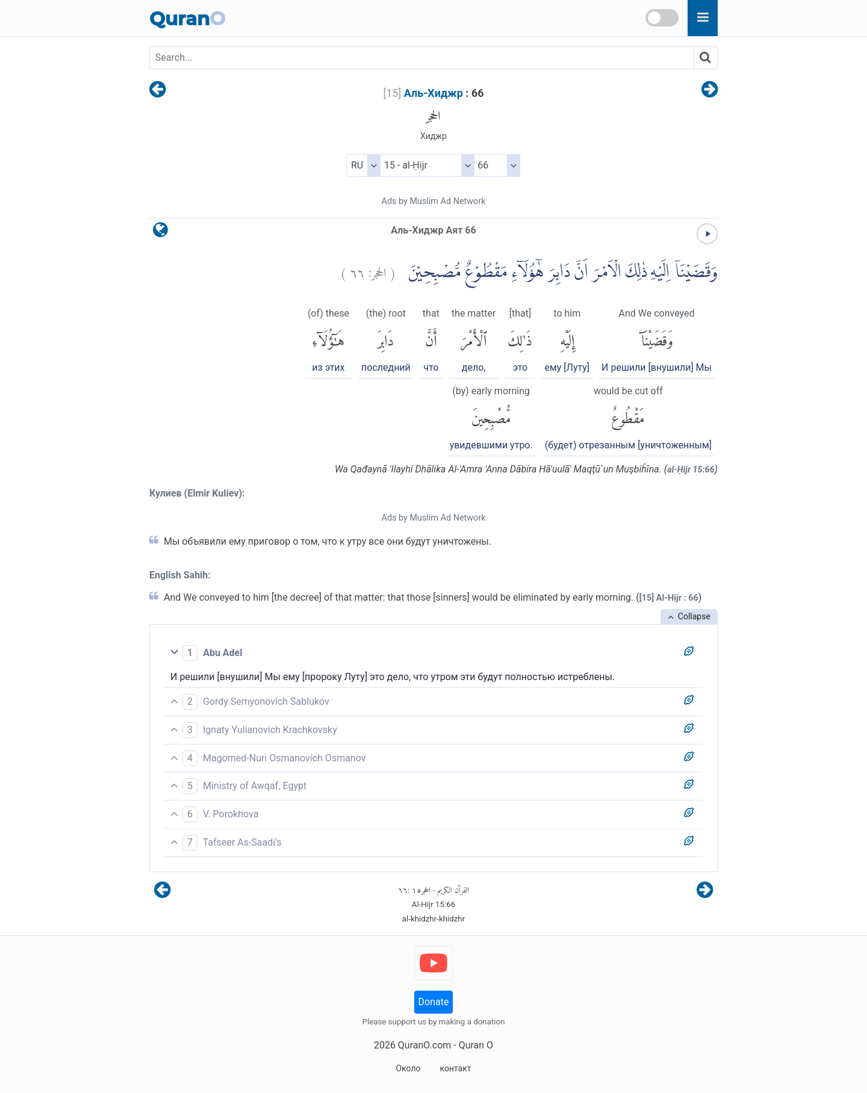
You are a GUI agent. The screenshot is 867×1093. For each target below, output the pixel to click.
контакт (455, 1068)
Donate (433, 1002)
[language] (160, 232)
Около (408, 1068)
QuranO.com (424, 1045)
